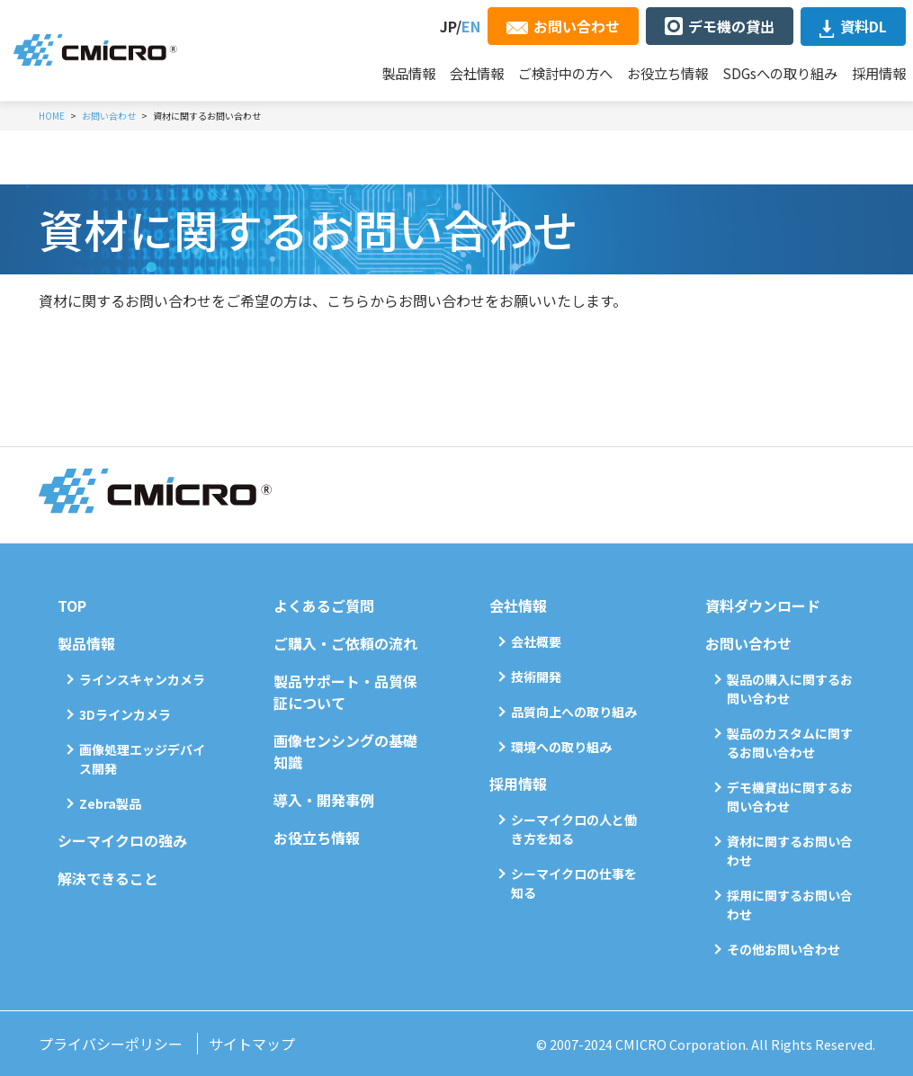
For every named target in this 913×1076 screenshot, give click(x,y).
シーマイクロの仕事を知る (574, 883)
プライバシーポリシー (111, 1043)
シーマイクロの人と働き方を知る (574, 829)
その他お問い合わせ (783, 949)
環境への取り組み (561, 747)
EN (470, 26)
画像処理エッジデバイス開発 (142, 758)
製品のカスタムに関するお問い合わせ (790, 742)
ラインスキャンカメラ (142, 679)
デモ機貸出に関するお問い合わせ (790, 796)
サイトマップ (252, 1043)
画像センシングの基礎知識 (345, 751)
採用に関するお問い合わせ (790, 904)
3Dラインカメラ (125, 714)
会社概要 (536, 641)
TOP (72, 605)
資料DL (863, 26)
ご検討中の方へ (565, 73)
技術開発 (536, 677)
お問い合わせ (576, 26)
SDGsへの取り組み (779, 73)
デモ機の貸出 (731, 26)
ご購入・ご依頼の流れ (345, 643)
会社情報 (477, 73)
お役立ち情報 (667, 73)
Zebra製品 (110, 803)
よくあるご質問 (323, 605)
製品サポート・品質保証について (345, 691)
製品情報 (408, 73)
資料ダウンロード (762, 605)
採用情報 (879, 73)
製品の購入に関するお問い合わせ (790, 688)
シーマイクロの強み (122, 840)
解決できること (108, 878)
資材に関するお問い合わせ (790, 850)
